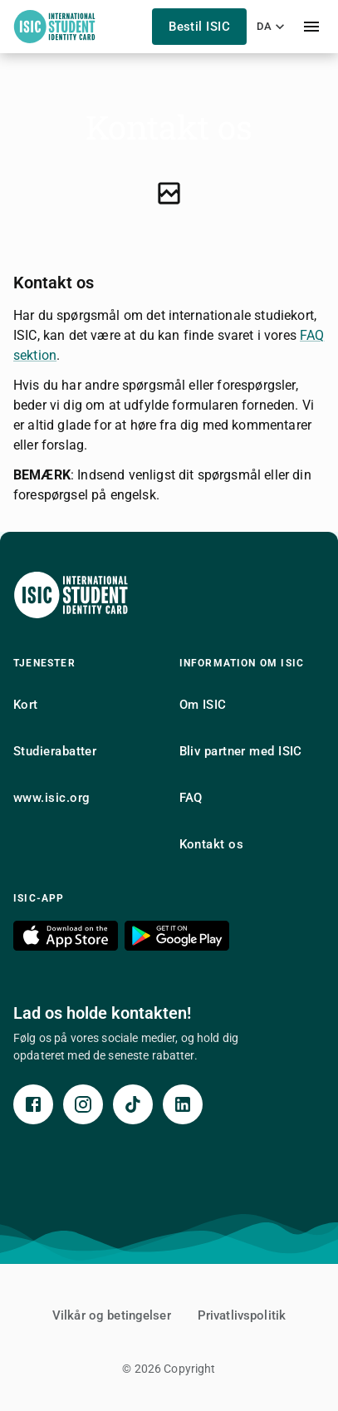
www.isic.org (51, 797)
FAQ (191, 797)
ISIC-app (39, 898)
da (272, 26)
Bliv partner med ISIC (240, 751)
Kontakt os (211, 844)
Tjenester (44, 663)
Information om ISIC (242, 663)
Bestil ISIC (199, 26)
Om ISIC (203, 704)
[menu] (311, 27)
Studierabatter (54, 751)
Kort (25, 704)
